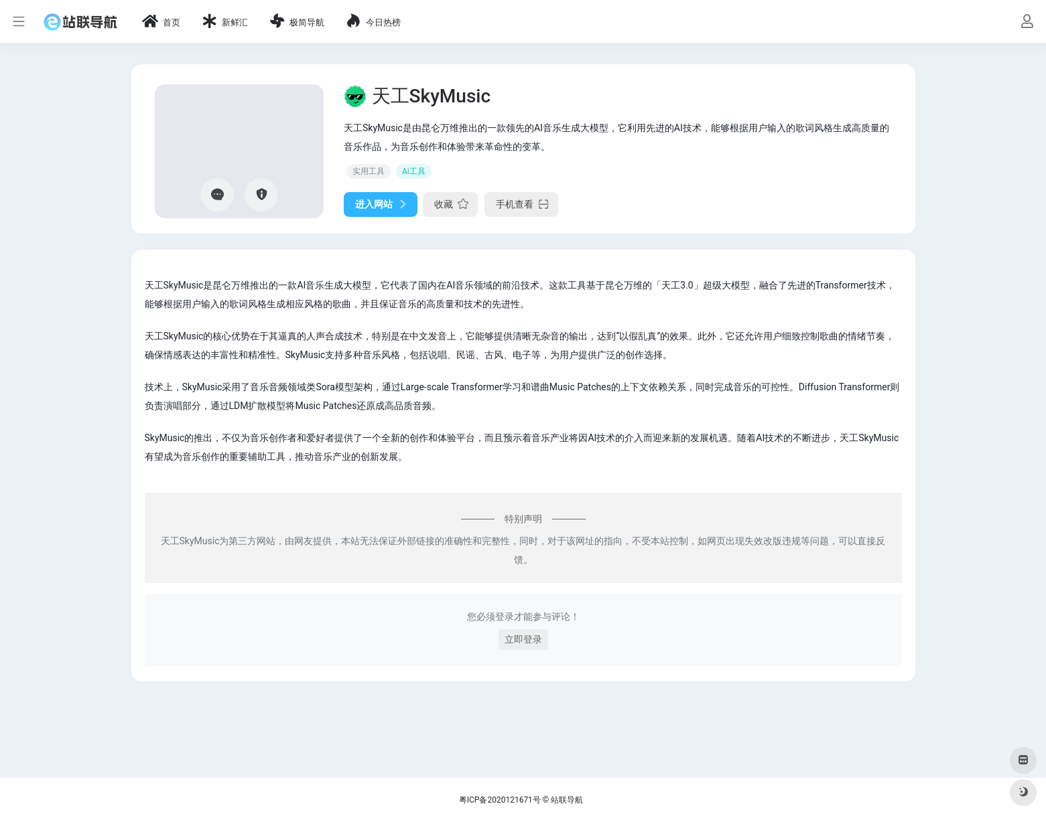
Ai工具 (414, 171)
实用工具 (368, 171)
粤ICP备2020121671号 (500, 800)
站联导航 (567, 800)
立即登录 (523, 639)
